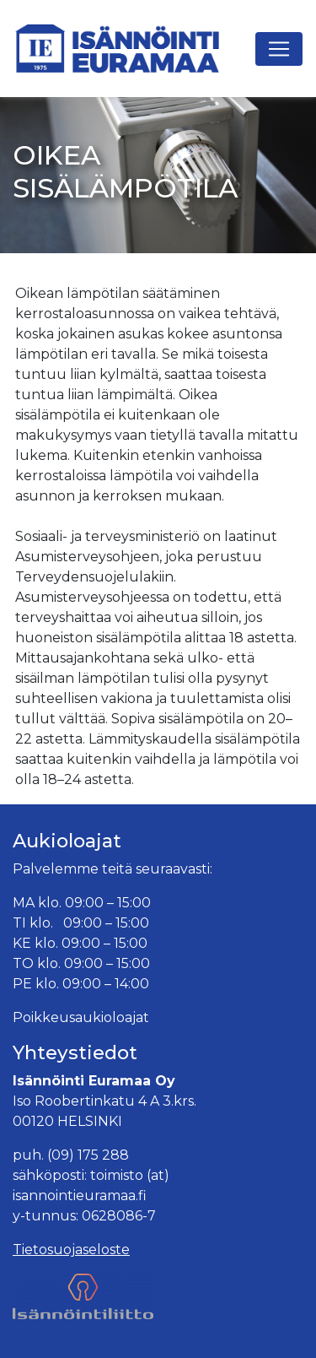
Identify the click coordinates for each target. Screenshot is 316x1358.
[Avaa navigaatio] (279, 49)
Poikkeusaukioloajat (81, 1017)
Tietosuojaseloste (71, 1250)
